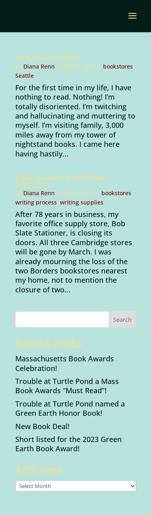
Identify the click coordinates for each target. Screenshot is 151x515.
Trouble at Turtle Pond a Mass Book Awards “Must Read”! (67, 385)
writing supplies (81, 202)
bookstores (118, 66)
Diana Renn (39, 66)
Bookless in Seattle (48, 58)
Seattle (24, 75)
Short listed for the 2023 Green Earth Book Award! (68, 443)
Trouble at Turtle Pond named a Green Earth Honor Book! (70, 408)
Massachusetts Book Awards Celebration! (64, 363)
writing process (36, 202)
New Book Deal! (42, 426)
